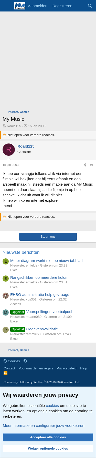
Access (15, 304)
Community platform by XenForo (42, 382)
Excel (14, 270)
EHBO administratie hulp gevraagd (39, 294)
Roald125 (14, 126)
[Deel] (85, 165)
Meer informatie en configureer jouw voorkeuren (43, 425)
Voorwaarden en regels (36, 368)
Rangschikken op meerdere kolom (39, 277)
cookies (52, 405)
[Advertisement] (48, 62)
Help (83, 368)
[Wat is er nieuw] (80, 5)
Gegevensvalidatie (34, 329)
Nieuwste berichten (21, 252)
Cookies (12, 361)
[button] (25, 361)
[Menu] (7, 6)
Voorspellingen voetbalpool (41, 311)
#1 (91, 165)
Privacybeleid (67, 368)
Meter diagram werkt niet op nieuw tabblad (46, 260)
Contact (9, 368)
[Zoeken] (90, 5)
